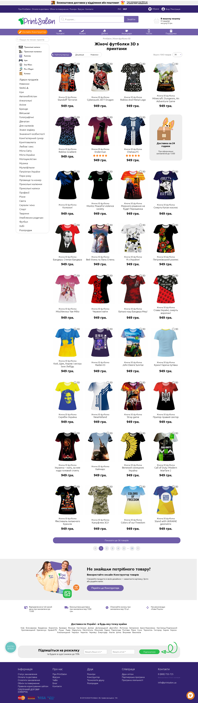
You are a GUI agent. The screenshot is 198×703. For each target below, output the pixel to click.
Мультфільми (27, 167)
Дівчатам (24, 121)
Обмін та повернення (59, 9)
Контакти (89, 9)
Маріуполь (76, 630)
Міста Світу (25, 150)
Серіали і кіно (27, 205)
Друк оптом (128, 673)
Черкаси (75, 632)
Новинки (24, 83)
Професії (24, 192)
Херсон (173, 630)
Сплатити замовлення (29, 679)
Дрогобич (113, 627)
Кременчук (41, 630)
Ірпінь (118, 632)
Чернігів (84, 632)
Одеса (107, 630)
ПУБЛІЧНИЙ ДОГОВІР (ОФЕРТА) (28, 690)
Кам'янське (81, 627)
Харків (166, 630)
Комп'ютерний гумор (31, 138)
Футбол (23, 221)
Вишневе (127, 632)
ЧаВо (55, 679)
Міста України (27, 154)
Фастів (112, 632)
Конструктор (93, 676)
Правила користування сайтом (33, 686)
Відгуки (81, 9)
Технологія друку (95, 679)
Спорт (22, 209)
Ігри (21, 92)
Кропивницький (28, 630)
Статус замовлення (27, 673)
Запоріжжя (134, 627)
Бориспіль (53, 627)
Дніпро (91, 627)
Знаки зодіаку (27, 129)
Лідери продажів (28, 79)
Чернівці (93, 632)
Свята (22, 200)
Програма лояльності (132, 679)
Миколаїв (99, 630)
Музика (23, 163)
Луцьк (61, 630)
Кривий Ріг (52, 630)
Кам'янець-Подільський (167, 627)
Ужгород (158, 630)
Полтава (126, 630)
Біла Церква (31, 627)
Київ (22, 627)
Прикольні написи (29, 188)
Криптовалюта (27, 142)
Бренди (23, 108)
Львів (68, 630)
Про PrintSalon (24, 9)
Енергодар (102, 632)
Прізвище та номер (30, 179)
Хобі (21, 225)
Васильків (136, 632)
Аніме (22, 104)
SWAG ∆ (23, 87)
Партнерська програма (133, 676)
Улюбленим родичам (31, 217)
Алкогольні (25, 100)
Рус (119, 9)
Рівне (133, 630)
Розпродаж (25, 230)
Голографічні (26, 117)
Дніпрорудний (101, 627)
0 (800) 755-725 (165, 674)
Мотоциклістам (27, 158)
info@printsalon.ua (167, 682)
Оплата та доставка (40, 9)
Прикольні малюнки (30, 184)
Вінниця (71, 627)
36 (175, 54)
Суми (139, 630)
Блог (55, 683)
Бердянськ (42, 627)
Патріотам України (29, 171)
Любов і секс (26, 146)
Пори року (25, 175)
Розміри (73, 9)
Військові (24, 113)
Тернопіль (148, 630)
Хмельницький (63, 632)
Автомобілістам (28, 96)
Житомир (124, 627)
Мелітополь (88, 630)
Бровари (63, 627)
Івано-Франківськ (147, 627)
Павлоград (116, 630)
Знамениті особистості (32, 133)
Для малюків (26, 125)
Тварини (24, 213)
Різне (22, 196)
